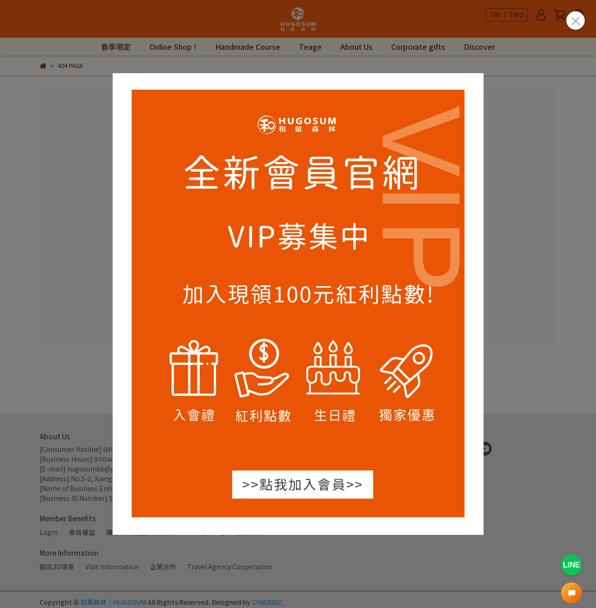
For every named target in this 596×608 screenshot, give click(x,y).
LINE (571, 565)
